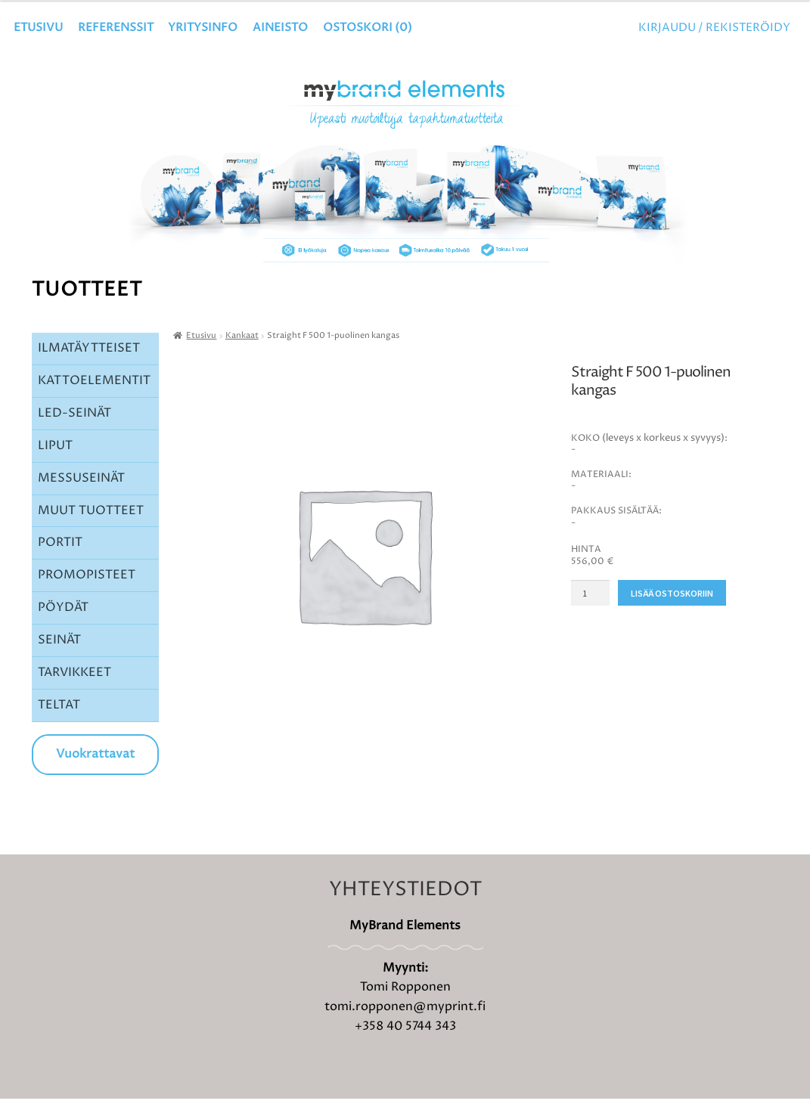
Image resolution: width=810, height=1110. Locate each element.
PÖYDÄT (63, 618)
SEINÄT (59, 651)
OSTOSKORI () (367, 28)
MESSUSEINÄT (81, 489)
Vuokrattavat (95, 765)
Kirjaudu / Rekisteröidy (714, 28)
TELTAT (59, 716)
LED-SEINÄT (74, 424)
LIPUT (55, 456)
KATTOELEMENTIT (94, 391)
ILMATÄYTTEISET (89, 359)
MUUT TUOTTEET (91, 521)
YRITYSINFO (202, 28)
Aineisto (280, 28)
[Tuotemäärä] (590, 604)
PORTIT (60, 554)
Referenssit (116, 28)
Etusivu (38, 28)
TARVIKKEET (74, 683)
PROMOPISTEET (86, 586)
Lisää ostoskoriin (672, 604)
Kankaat (242, 347)
